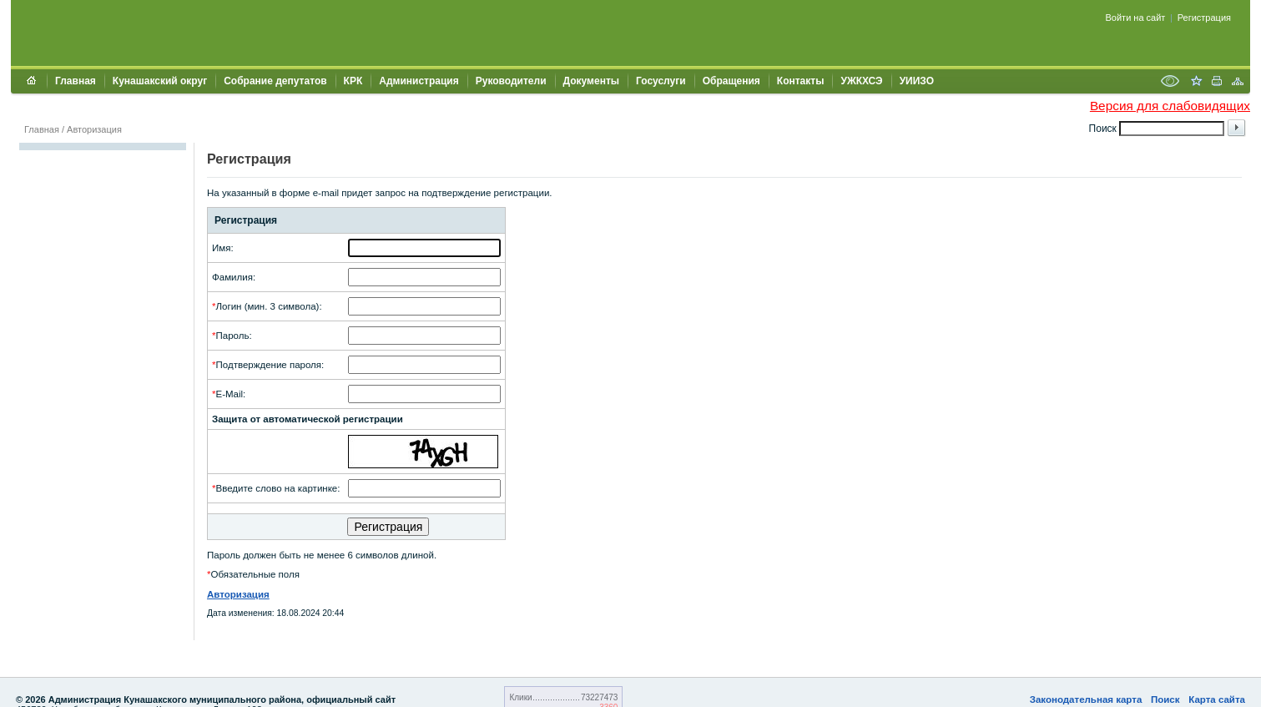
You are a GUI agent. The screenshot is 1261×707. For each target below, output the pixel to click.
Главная (75, 81)
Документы (591, 81)
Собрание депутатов (275, 81)
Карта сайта (1216, 699)
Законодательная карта (1086, 699)
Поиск (1165, 699)
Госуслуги (661, 81)
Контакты (801, 81)
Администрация (418, 81)
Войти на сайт (1136, 18)
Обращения (731, 81)
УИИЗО (917, 81)
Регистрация (1204, 18)
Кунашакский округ (160, 81)
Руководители (511, 81)
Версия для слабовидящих (1170, 105)
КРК (353, 81)
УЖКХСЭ (861, 81)
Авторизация (94, 129)
